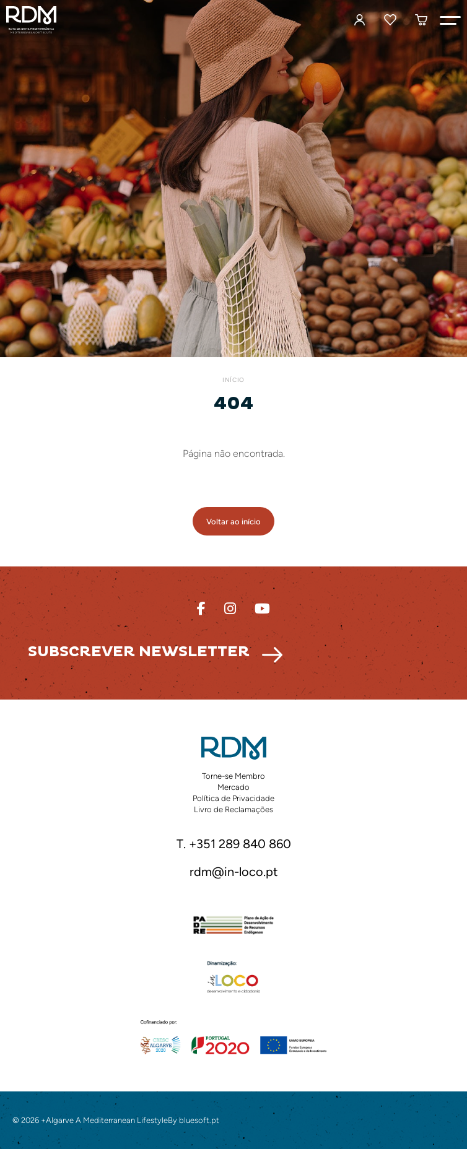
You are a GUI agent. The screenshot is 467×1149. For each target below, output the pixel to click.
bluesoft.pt (199, 1120)
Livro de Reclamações (233, 809)
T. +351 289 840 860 (234, 844)
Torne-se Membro (233, 776)
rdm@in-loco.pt (234, 872)
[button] (450, 19)
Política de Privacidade (233, 798)
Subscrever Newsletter (139, 652)
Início (233, 380)
